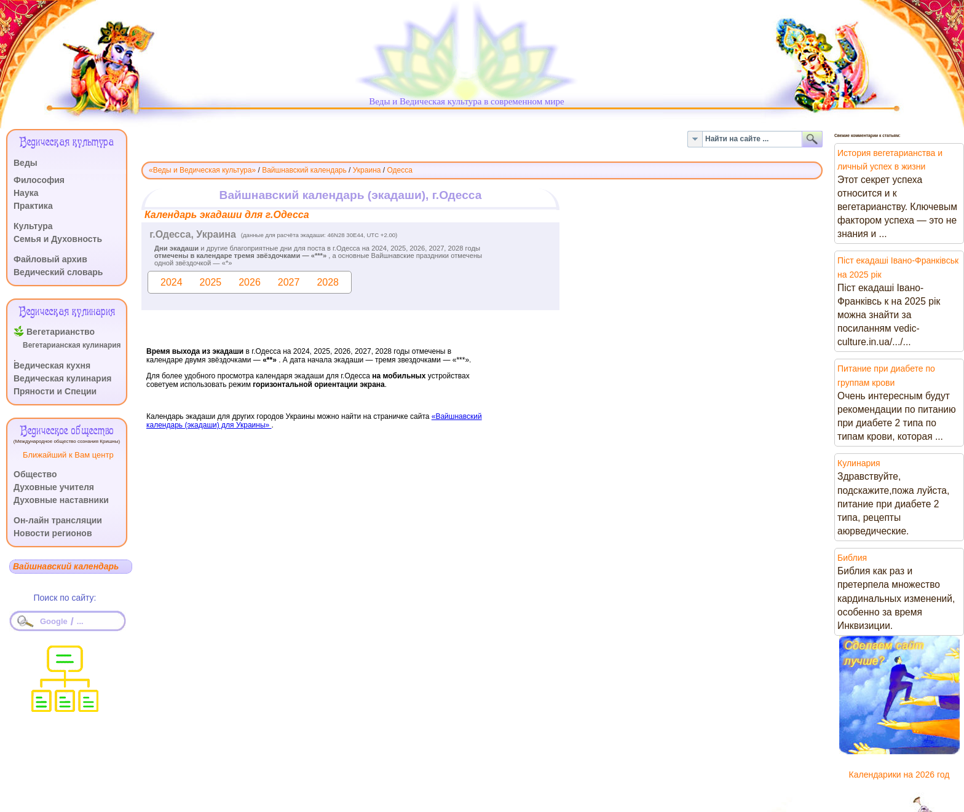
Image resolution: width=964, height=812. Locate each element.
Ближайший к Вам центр (68, 454)
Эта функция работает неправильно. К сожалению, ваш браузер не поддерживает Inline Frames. (482, 342)
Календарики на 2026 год (899, 774)
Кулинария (858, 463)
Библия (852, 558)
